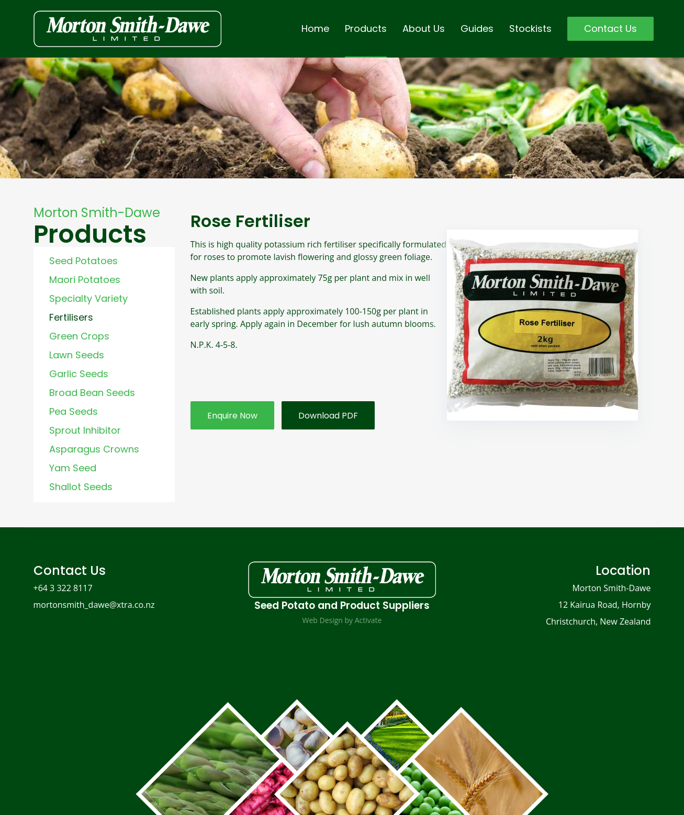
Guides (477, 28)
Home (315, 28)
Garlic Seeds (78, 373)
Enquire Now (232, 416)
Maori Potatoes (84, 279)
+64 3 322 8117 (63, 588)
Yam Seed (72, 467)
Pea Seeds (73, 411)
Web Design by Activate (342, 620)
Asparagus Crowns (94, 449)
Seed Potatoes (83, 260)
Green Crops (79, 336)
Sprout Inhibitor (85, 430)
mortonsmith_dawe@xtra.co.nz (94, 604)
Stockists (530, 28)
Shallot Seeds (81, 486)
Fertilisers (71, 317)
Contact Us (610, 28)
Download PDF (328, 416)
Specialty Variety (88, 298)
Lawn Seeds (76, 354)
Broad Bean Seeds (92, 392)
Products (366, 28)
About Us (423, 28)
